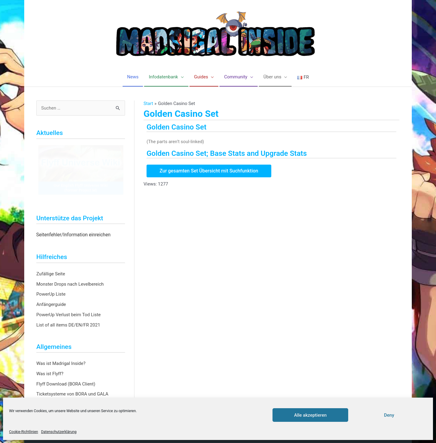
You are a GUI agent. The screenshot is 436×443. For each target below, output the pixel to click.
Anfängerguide (51, 304)
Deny (389, 415)
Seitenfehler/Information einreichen (73, 235)
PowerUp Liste (50, 294)
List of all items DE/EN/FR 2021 (68, 325)
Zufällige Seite (50, 274)
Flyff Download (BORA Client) (65, 384)
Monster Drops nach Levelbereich (70, 284)
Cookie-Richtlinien (23, 432)
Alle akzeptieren (310, 415)
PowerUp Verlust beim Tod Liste (68, 314)
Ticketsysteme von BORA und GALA (72, 394)
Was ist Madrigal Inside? (60, 363)
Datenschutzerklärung (59, 432)
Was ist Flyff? (49, 373)
